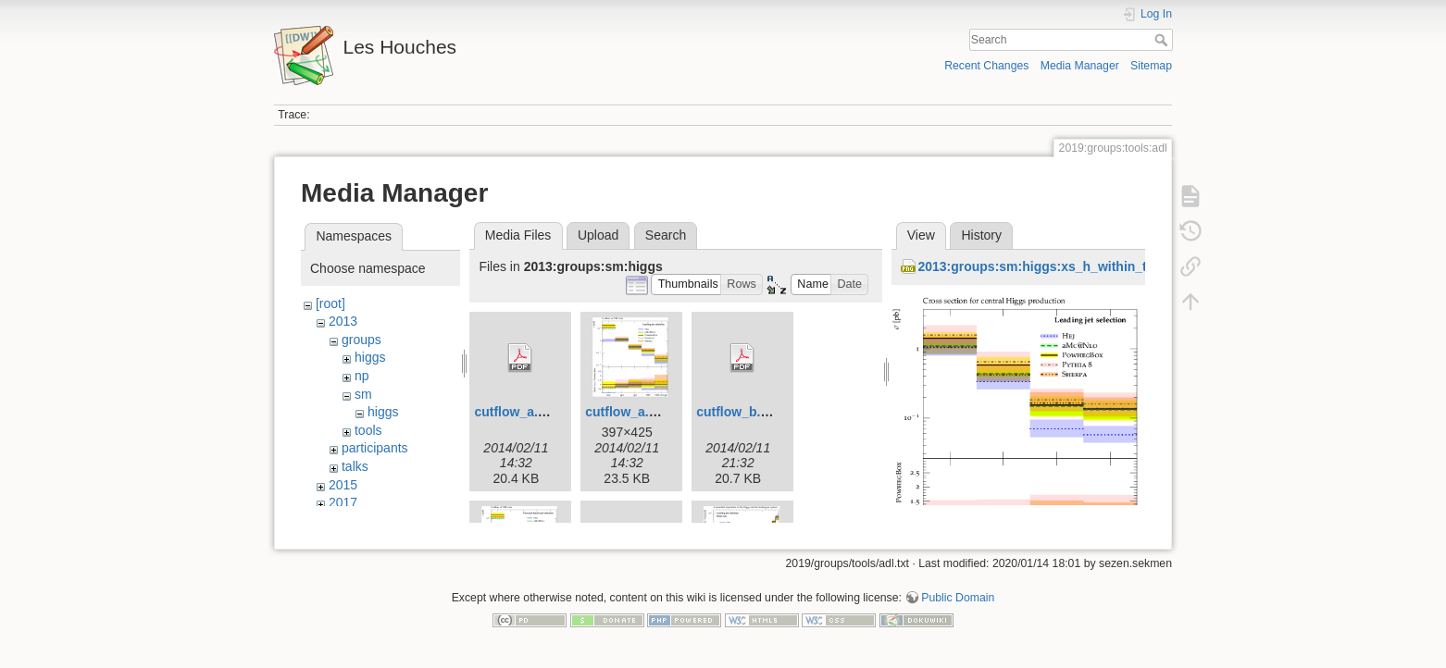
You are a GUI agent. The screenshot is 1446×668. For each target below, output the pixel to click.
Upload (598, 235)
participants (375, 447)
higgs (370, 357)
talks (355, 466)
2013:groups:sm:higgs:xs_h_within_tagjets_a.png (1071, 266)
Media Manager (1080, 65)
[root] (330, 303)
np (362, 375)
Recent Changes (986, 65)
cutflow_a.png (628, 411)
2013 (343, 321)
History (981, 235)
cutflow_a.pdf (515, 411)
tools (368, 430)
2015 (343, 484)
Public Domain (957, 606)
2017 (343, 502)
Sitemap (1151, 65)
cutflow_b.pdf (738, 411)
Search (1163, 39)
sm (363, 394)
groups (361, 339)
